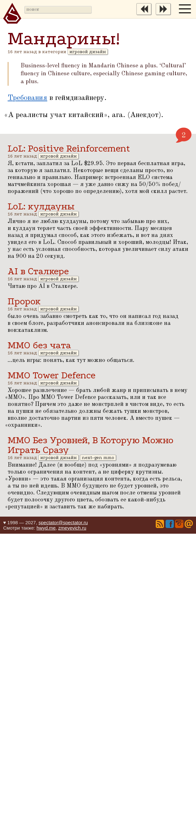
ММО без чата (39, 345)
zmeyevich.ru (72, 528)
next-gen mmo (98, 457)
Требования (27, 98)
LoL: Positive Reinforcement (69, 148)
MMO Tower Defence (51, 375)
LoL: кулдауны (41, 206)
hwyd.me (46, 528)
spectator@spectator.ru (63, 522)
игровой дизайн (87, 51)
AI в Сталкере (38, 271)
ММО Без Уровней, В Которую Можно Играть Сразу (90, 445)
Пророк (24, 301)
